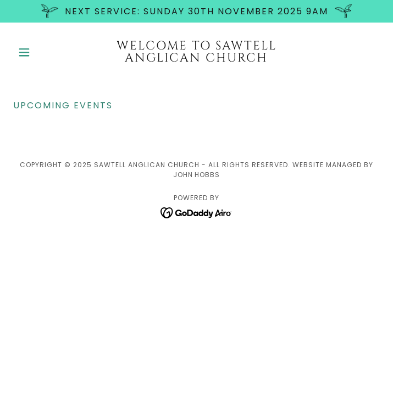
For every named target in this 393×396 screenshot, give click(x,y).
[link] (196, 52)
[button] (40, 52)
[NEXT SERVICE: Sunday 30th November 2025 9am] (196, 11)
